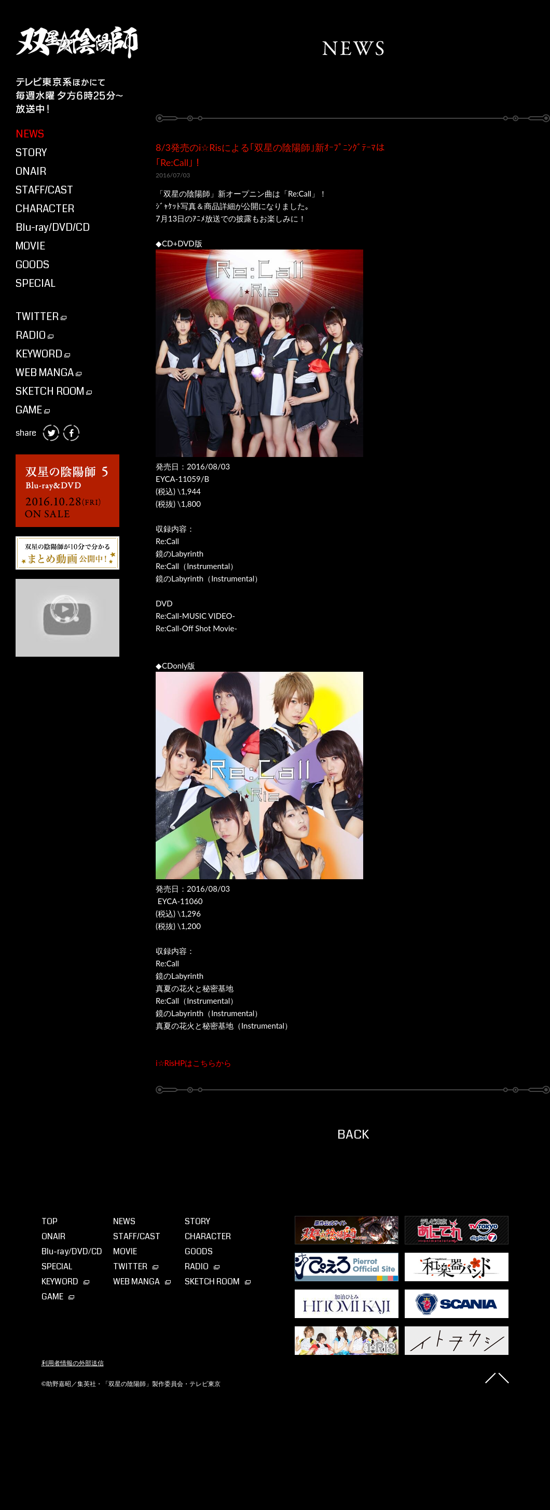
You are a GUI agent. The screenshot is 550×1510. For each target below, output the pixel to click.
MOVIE (30, 246)
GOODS (32, 264)
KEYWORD (43, 354)
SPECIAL (36, 283)
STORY (31, 152)
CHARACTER (45, 208)
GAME (33, 410)
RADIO (34, 335)
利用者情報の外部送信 (73, 1363)
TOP (50, 1221)
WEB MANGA (48, 372)
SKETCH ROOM (54, 391)
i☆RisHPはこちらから (193, 1063)
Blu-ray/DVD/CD (53, 227)
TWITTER (41, 316)
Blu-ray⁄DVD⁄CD (72, 1251)
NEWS (30, 134)
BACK (353, 1134)
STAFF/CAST (44, 190)
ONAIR (31, 171)
